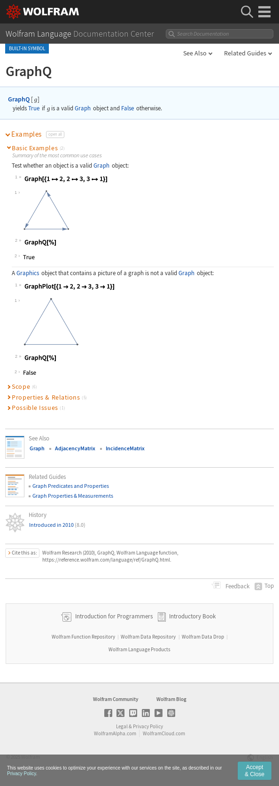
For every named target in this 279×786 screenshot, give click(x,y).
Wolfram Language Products (139, 649)
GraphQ (19, 99)
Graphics (27, 273)
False (127, 108)
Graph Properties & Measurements (72, 495)
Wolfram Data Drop (203, 636)
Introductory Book (192, 616)
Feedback (236, 586)
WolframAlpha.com (115, 733)
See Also (195, 53)
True (33, 108)
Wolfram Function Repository (83, 636)
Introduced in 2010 (57, 524)
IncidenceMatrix (125, 448)
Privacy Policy (148, 726)
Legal (122, 726)
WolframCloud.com (164, 733)
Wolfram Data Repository (148, 636)
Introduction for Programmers (113, 616)
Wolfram (30, 757)
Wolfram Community (115, 699)
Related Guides (245, 53)
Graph (83, 108)
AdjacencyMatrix (75, 448)
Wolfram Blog (171, 699)
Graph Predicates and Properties (70, 485)
